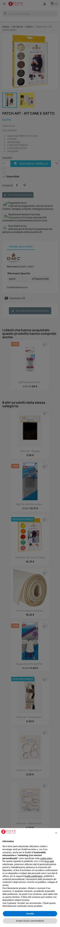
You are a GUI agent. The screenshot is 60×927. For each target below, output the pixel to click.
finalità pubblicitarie (33, 876)
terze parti (49, 861)
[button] (56, 832)
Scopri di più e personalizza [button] (30, 921)
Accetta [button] (30, 913)
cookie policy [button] (46, 858)
